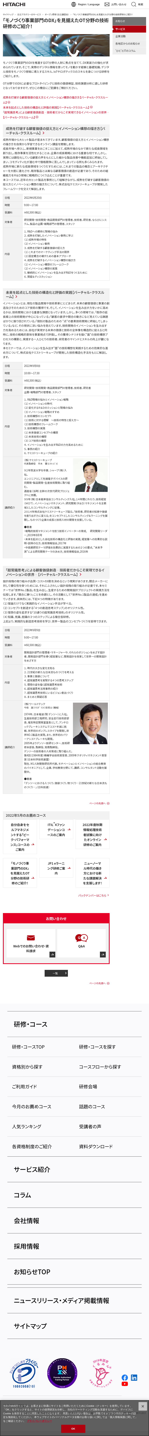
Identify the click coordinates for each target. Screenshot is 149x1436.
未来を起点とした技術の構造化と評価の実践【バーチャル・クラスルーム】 (46, 107)
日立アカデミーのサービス (29, 14)
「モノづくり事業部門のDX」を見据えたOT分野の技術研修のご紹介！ (56, 23)
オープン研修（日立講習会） (57, 14)
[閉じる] (143, 1406)
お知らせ (120, 21)
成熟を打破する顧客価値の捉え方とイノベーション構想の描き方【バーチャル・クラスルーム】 (55, 130)
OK (73, 1428)
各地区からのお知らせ (127, 43)
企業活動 (120, 36)
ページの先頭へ (97, 803)
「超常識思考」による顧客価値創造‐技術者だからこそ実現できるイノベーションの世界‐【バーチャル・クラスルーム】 (55, 572)
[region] (74, 1418)
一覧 (55, 973)
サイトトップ (8, 14)
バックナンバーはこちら (92, 895)
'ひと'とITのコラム (125, 51)
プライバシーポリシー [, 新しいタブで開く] (39, 1421)
